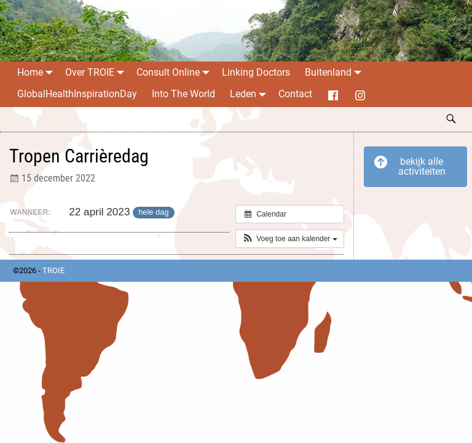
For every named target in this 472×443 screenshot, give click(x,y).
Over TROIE (97, 72)
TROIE (53, 270)
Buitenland (335, 72)
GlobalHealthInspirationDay (77, 94)
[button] (290, 238)
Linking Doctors (256, 72)
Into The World (183, 94)
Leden (250, 94)
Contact (295, 94)
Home (37, 72)
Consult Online (175, 72)
